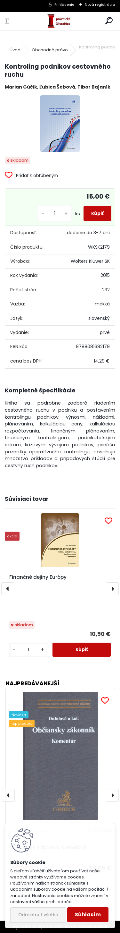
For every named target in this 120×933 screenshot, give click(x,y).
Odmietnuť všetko (38, 915)
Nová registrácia (100, 4)
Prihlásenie (64, 4)
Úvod (15, 50)
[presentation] (7, 588)
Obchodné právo (50, 50)
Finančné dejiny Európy (38, 577)
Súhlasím (88, 914)
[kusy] (54, 213)
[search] (109, 21)
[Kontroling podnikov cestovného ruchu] (60, 123)
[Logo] (59, 21)
